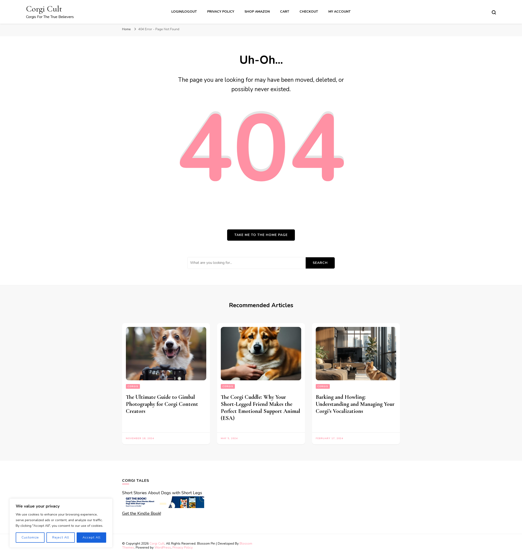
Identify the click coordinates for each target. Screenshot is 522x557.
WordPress (162, 547)
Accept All (92, 537)
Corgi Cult (44, 9)
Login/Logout (184, 11)
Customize (30, 537)
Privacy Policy (220, 11)
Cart (284, 11)
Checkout (309, 11)
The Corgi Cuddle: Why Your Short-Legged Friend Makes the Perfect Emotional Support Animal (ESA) (260, 408)
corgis (133, 386)
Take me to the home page (261, 235)
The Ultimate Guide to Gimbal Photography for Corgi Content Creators (162, 404)
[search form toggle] (494, 12)
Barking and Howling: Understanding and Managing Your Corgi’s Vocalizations (355, 404)
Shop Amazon (257, 11)
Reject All (60, 537)
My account (339, 11)
